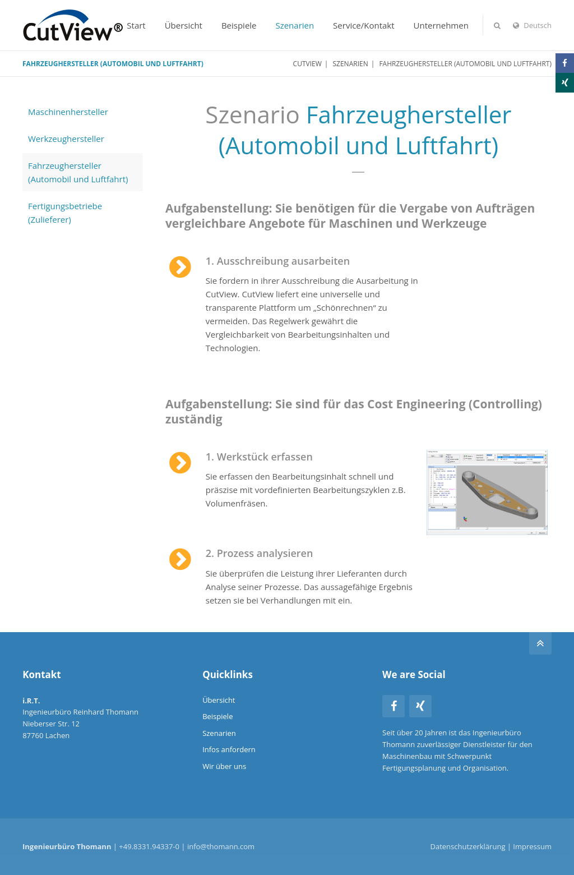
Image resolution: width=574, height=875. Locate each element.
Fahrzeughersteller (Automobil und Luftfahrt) (78, 172)
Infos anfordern (229, 749)
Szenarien (294, 25)
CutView (307, 63)
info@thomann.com (220, 846)
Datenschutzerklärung (468, 846)
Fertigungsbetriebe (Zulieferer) (65, 212)
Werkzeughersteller (66, 138)
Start (136, 25)
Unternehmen (441, 25)
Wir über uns (224, 766)
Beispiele (239, 25)
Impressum (532, 846)
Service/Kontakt (363, 25)
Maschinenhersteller (68, 111)
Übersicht (183, 25)
